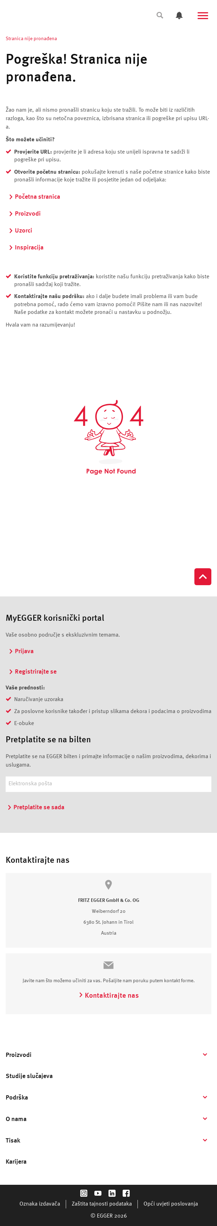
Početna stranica (34, 197)
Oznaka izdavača (39, 1204)
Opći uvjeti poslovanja (170, 1204)
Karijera (16, 1162)
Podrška (17, 1098)
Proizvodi (24, 214)
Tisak (13, 1141)
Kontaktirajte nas (108, 995)
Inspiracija (25, 247)
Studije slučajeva (29, 1076)
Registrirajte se (32, 672)
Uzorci (20, 231)
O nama (16, 1119)
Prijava (21, 651)
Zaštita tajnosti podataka (102, 1204)
